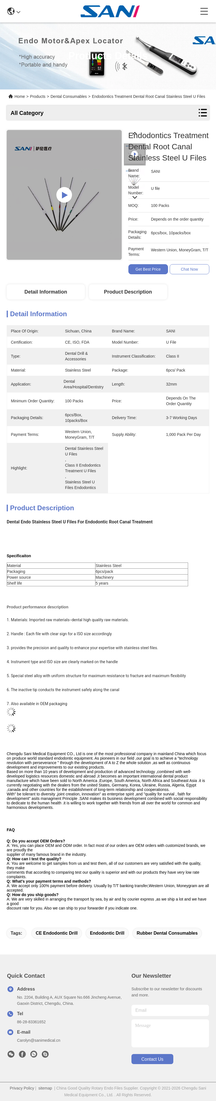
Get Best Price (148, 269)
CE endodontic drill (57, 933)
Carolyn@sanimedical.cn (38, 1040)
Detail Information (45, 292)
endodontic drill (107, 933)
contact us (152, 1059)
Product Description (128, 292)
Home (20, 96)
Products (37, 96)
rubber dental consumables (167, 933)
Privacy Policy (22, 1088)
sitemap (45, 1088)
